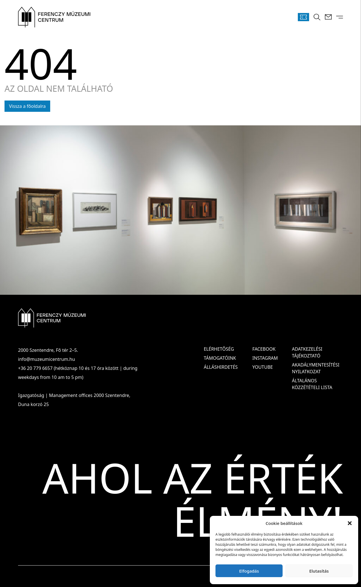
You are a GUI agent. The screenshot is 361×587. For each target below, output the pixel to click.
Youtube (262, 367)
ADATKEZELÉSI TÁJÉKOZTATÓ (307, 352)
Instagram (265, 358)
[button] (350, 523)
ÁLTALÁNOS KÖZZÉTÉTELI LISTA (312, 383)
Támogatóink (220, 358)
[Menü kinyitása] (339, 17)
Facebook (264, 349)
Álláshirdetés (220, 367)
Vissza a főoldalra (27, 106)
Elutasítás (319, 571)
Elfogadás (249, 571)
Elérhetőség (219, 349)
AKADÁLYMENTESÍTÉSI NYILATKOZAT (315, 368)
